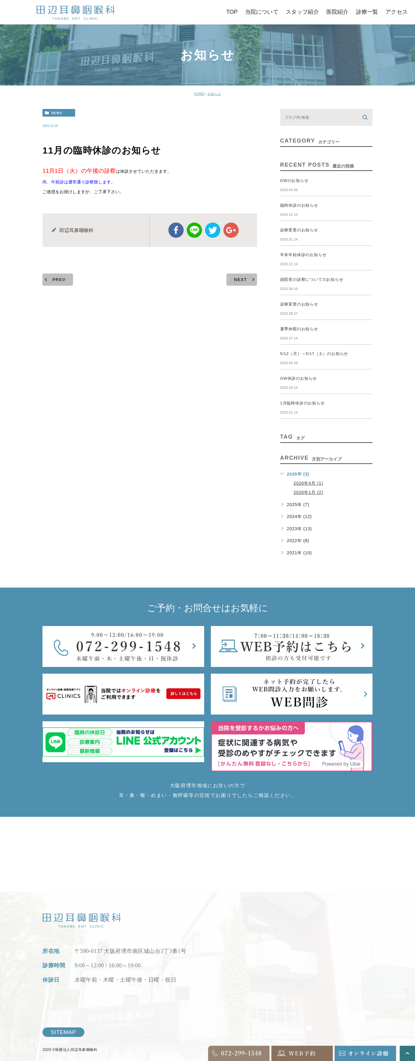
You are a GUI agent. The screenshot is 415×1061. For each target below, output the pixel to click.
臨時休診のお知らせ (299, 205)
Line (194, 230)
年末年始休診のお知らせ (303, 254)
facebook (176, 230)
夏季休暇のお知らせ (299, 329)
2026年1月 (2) (308, 492)
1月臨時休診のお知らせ (302, 403)
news (56, 113)
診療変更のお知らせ (299, 230)
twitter (212, 230)
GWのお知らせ (294, 180)
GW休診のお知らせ (298, 378)
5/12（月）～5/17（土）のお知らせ (314, 353)
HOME (199, 94)
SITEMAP (63, 1032)
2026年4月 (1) (308, 483)
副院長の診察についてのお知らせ (311, 279)
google (231, 230)
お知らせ (214, 94)
